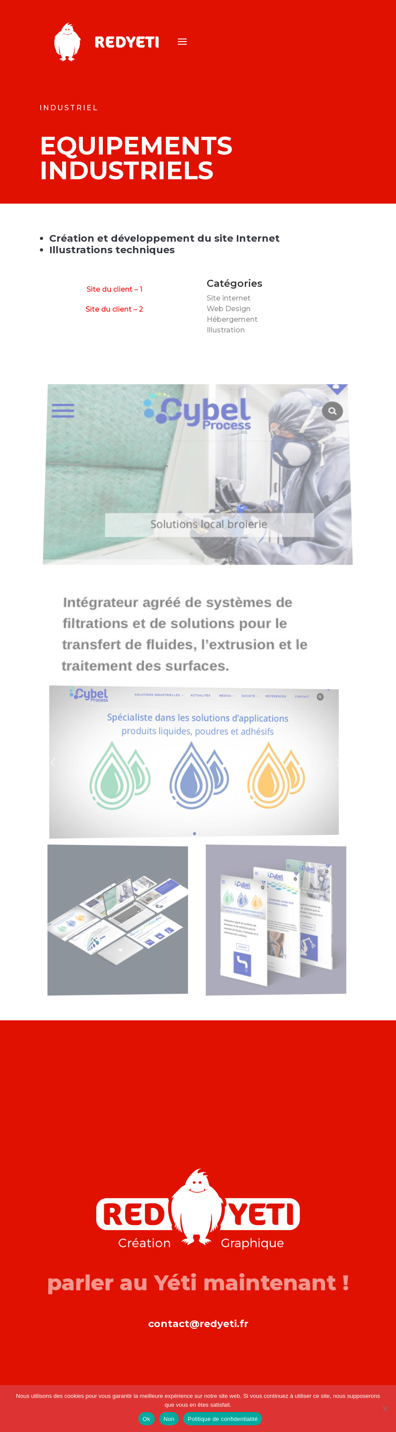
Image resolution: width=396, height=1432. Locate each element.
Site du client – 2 (114, 309)
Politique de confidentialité (223, 1419)
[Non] (384, 1408)
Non (169, 1419)
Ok (146, 1419)
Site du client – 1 (114, 289)
